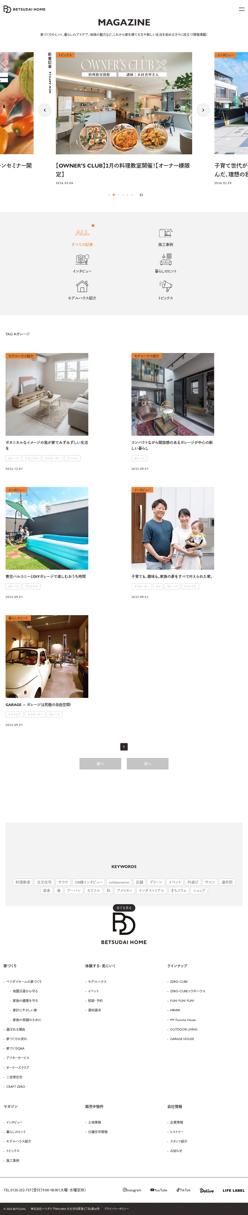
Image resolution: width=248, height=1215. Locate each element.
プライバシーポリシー (116, 1209)
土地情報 (94, 1122)
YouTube (158, 1190)
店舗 (139, 882)
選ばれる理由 (15, 1029)
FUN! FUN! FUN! (182, 1000)
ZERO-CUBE (179, 981)
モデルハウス (97, 981)
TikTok (184, 1190)
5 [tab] (127, 195)
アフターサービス (17, 1057)
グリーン (156, 882)
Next (203, 110)
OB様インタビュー (88, 882)
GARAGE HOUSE (182, 1038)
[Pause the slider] (141, 195)
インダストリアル (151, 890)
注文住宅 (44, 882)
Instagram (132, 1190)
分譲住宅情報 (98, 1131)
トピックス (12, 1150)
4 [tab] (123, 195)
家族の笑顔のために (27, 1019)
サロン (210, 882)
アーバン (74, 890)
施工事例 (12, 1160)
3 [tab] (118, 195)
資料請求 (94, 1010)
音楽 (46, 890)
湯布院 (227, 882)
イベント (175, 882)
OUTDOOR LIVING (183, 1029)
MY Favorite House (183, 1019)
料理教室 (23, 882)
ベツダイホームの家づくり (23, 981)
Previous (44, 110)
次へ (147, 763)
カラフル (93, 890)
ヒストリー (176, 1131)
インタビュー (14, 1122)
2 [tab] (113, 195)
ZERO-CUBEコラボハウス (187, 991)
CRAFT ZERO (15, 1086)
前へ (100, 763)
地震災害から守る (25, 991)
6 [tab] (132, 195)
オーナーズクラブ (17, 1067)
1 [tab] (109, 195)
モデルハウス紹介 (18, 1141)
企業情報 (176, 1122)
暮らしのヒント (16, 1131)
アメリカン (124, 890)
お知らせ (176, 1150)
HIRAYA (175, 1010)
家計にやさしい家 (25, 1010)
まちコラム (179, 890)
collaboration (119, 882)
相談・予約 (95, 1000)
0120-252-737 (20, 1190)
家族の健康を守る (25, 1000)
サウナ (63, 882)
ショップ (199, 890)
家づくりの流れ (16, 1038)
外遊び (193, 882)
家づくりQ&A (15, 1048)
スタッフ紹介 (179, 1141)
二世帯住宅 (14, 1077)
